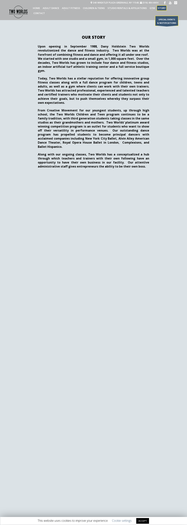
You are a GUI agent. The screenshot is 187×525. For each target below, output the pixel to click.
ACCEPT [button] (142, 520)
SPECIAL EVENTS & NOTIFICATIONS (166, 22)
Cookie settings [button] (122, 521)
